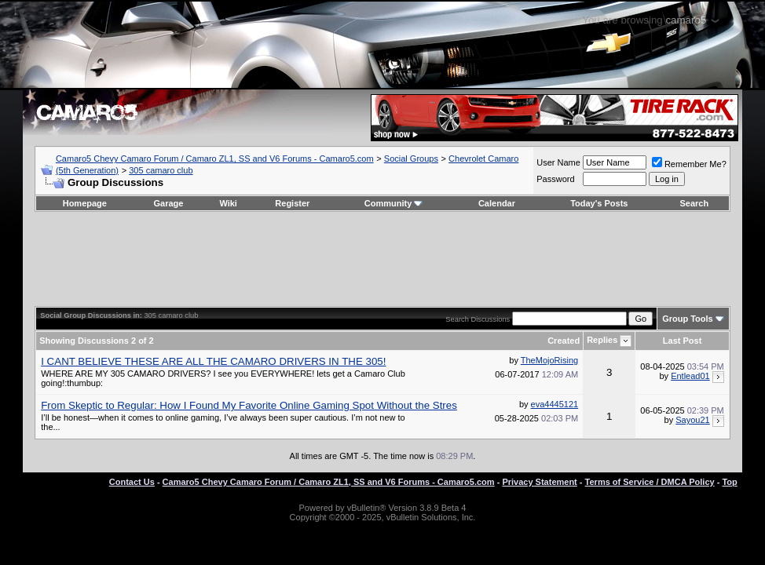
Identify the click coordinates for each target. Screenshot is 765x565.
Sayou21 (692, 420)
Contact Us (132, 482)
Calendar (496, 203)
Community (393, 203)
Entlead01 (690, 376)
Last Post (682, 340)
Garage (168, 203)
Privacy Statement (539, 482)
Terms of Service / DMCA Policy (650, 482)
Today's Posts (599, 203)
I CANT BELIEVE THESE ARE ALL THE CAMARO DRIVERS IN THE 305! (213, 361)
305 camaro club (160, 170)
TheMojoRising (549, 360)
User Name (558, 162)
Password (555, 179)
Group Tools (687, 318)
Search (693, 203)
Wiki (228, 203)
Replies (602, 339)
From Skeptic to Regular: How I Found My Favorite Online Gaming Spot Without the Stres (249, 405)
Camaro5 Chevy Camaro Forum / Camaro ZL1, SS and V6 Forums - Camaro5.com (215, 158)
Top (729, 482)
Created (563, 340)
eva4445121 (555, 404)
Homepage (85, 203)
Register (292, 203)
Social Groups (411, 158)
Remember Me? (689, 164)
